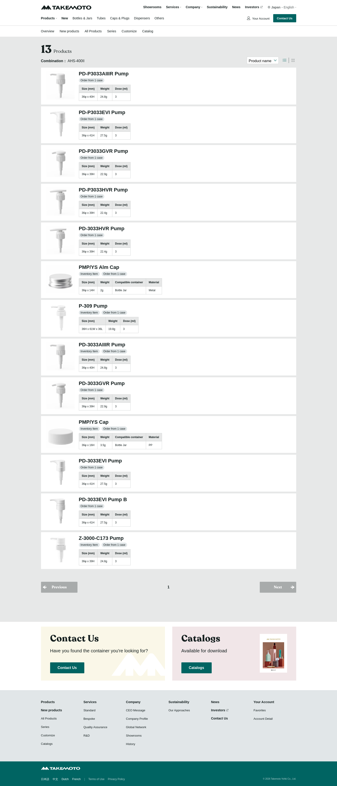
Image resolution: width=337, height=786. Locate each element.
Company (133, 702)
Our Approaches (179, 710)
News (236, 7)
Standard (89, 710)
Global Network (136, 727)
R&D (86, 735)
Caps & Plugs (119, 18)
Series (111, 31)
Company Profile (137, 718)
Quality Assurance (95, 727)
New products (69, 31)
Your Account (260, 18)
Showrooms (152, 7)
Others (159, 18)
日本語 (45, 779)
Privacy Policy (116, 779)
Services (90, 702)
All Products (93, 31)
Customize (129, 31)
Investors (252, 7)
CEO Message (135, 710)
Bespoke (89, 718)
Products (48, 18)
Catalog (147, 31)
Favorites (260, 710)
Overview (47, 31)
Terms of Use (96, 779)
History (130, 744)
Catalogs (196, 668)
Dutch (65, 779)
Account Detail (263, 718)
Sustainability (217, 7)
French (76, 779)
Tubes (101, 18)
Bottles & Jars (82, 18)
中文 (55, 779)
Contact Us (285, 18)
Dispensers (142, 18)
